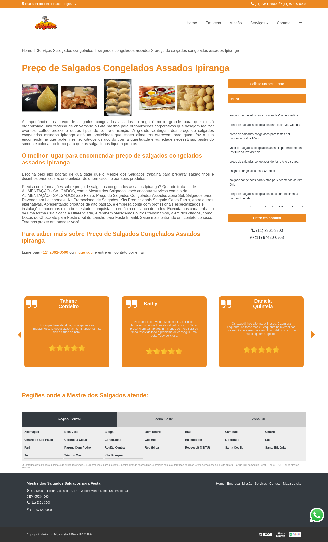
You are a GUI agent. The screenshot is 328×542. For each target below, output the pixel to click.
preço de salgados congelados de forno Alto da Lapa (264, 161)
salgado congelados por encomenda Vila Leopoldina (264, 115)
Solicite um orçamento (267, 84)
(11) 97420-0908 (292, 4)
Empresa (213, 23)
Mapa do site (292, 483)
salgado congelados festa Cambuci (253, 171)
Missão (235, 23)
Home (192, 23)
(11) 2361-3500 (264, 4)
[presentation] (13, 353)
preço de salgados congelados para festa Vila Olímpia (265, 124)
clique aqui (84, 252)
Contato (283, 23)
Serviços (257, 23)
